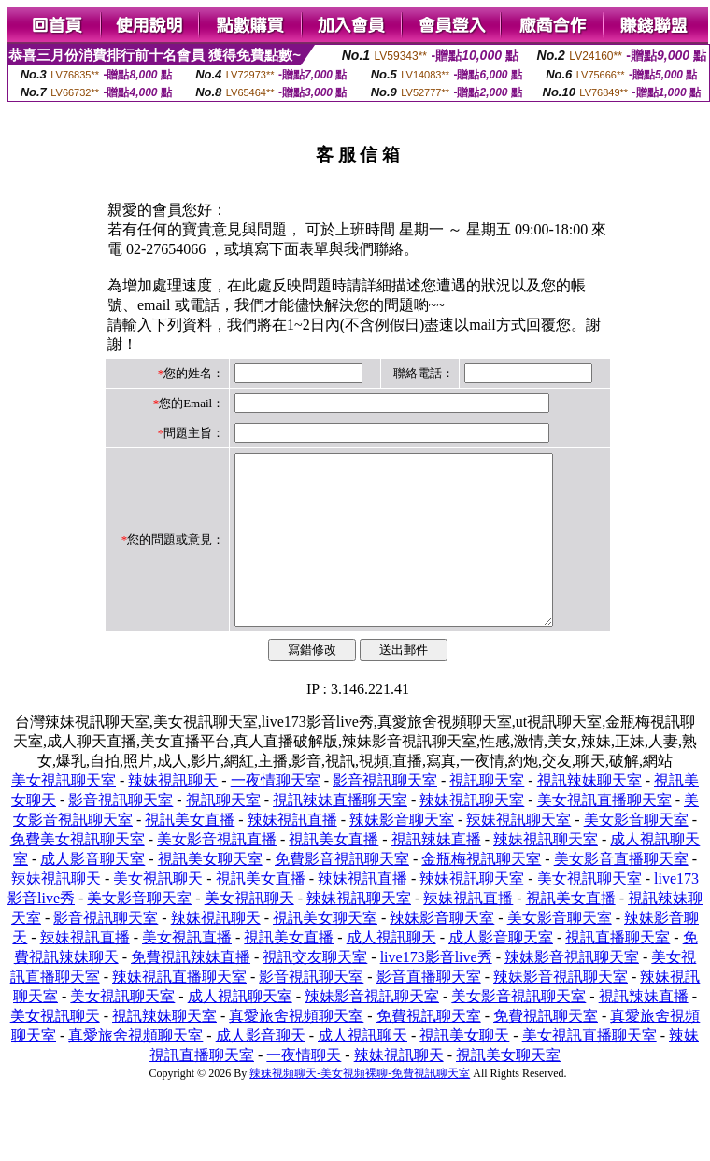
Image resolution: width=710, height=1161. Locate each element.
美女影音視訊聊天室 (518, 1030)
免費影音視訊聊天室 (342, 892)
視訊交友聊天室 (315, 990)
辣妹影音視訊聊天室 (571, 990)
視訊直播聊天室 (617, 971)
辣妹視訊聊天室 (471, 834)
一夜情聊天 (303, 1089)
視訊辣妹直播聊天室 (340, 834)
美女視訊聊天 (158, 912)
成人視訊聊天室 (240, 1030)
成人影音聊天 (260, 1069)
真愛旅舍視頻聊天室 (296, 1049)
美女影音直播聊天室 (621, 892)
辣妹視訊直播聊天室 (179, 1010)
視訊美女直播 (189, 853)
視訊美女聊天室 (210, 892)
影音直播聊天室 (428, 1010)
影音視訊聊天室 (385, 814)
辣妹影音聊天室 (401, 853)
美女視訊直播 (187, 971)
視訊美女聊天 (464, 1069)
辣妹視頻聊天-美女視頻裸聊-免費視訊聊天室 (359, 1106)
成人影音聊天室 (92, 892)
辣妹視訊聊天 (173, 814)
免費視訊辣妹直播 (190, 990)
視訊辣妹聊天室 (589, 814)
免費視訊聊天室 (428, 1049)
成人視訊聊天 (391, 971)
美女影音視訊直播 (217, 873)
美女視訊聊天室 (63, 814)
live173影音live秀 (436, 990)
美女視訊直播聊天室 (604, 834)
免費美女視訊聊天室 (77, 873)
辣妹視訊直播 (292, 853)
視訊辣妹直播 (436, 873)
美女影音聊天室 (636, 853)
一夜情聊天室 (275, 814)
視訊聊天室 (486, 814)
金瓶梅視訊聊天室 (481, 892)
